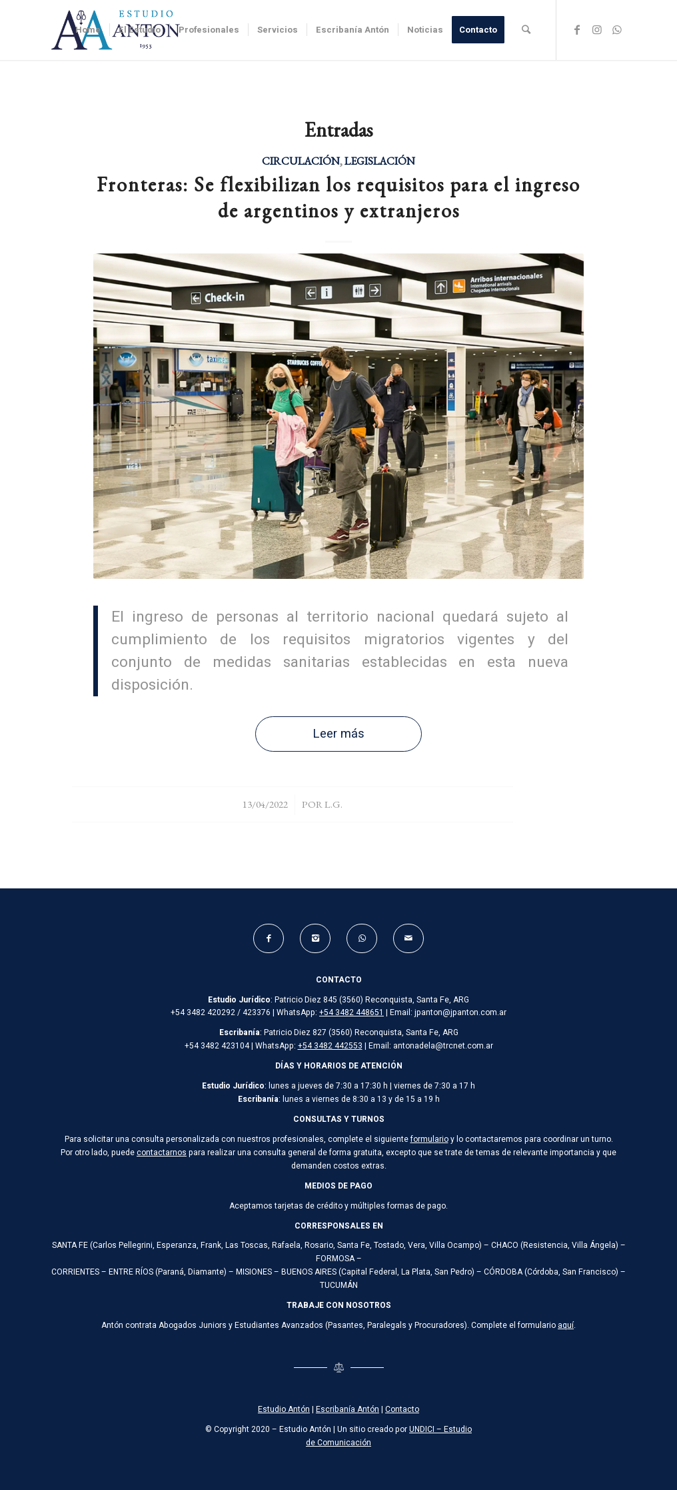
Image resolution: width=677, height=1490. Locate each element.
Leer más (338, 734)
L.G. (333, 804)
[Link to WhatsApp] (617, 29)
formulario (429, 1139)
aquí (566, 1325)
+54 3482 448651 (351, 1012)
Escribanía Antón (347, 1409)
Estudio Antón (284, 1409)
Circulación (301, 160)
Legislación (379, 160)
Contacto (402, 1409)
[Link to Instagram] (597, 29)
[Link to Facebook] (577, 29)
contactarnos (162, 1153)
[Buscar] (526, 30)
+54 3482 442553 (330, 1046)
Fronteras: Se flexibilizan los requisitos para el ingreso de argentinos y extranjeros (338, 197)
